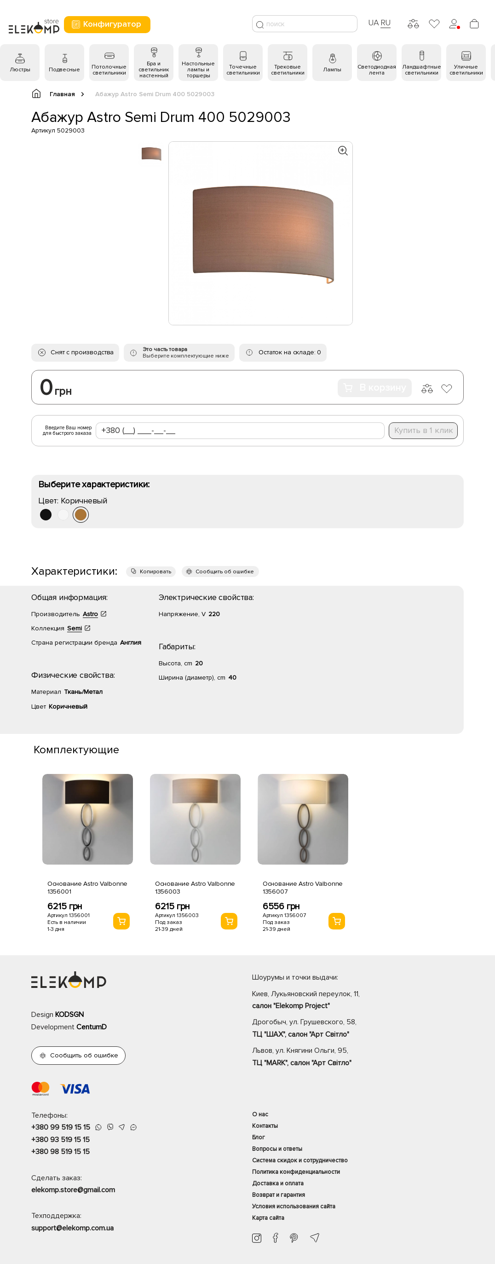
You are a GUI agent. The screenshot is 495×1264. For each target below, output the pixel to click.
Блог (258, 1137)
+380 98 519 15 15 (60, 1151)
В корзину (374, 387)
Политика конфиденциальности (296, 1172)
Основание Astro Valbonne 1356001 (87, 887)
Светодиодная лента (376, 69)
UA (373, 22)
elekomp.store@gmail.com (73, 1190)
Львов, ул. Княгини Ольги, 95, (358, 1057)
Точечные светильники (243, 69)
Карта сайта (268, 1218)
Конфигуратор (106, 24)
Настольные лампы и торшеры (198, 69)
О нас (260, 1114)
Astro (90, 614)
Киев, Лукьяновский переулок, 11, (358, 1000)
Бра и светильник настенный (153, 69)
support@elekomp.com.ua (72, 1228)
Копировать (155, 571)
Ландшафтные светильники (421, 69)
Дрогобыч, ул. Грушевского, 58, (358, 1028)
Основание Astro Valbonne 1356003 (195, 887)
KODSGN (69, 1014)
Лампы (332, 69)
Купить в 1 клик (423, 430)
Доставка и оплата (278, 1183)
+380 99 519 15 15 (60, 1127)
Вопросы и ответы (277, 1149)
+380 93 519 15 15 (60, 1139)
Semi (74, 628)
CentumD (91, 1027)
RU (385, 22)
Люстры (20, 69)
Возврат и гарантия (278, 1195)
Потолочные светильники (109, 69)
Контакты (265, 1126)
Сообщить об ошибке (225, 571)
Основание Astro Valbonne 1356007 (303, 887)
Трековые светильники (288, 69)
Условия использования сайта (293, 1206)
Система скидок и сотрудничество (300, 1160)
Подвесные (64, 69)
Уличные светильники (466, 69)
